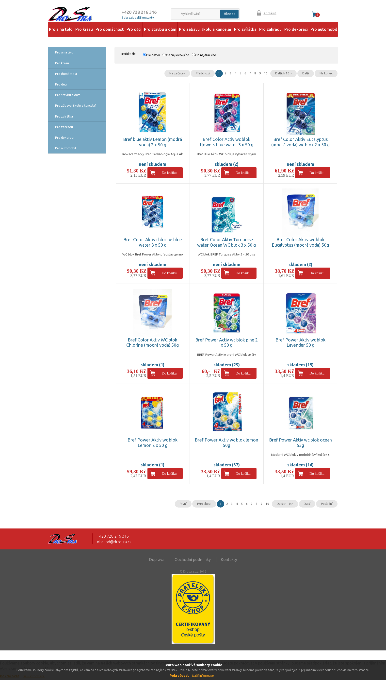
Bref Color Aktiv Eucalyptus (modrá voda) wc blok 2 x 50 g (300, 142)
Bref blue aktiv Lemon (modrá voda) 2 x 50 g (152, 142)
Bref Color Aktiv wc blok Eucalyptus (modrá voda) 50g (300, 242)
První (183, 503)
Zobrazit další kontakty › (138, 17)
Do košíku (169, 173)
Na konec (326, 73)
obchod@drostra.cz (114, 542)
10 (266, 73)
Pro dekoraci (296, 29)
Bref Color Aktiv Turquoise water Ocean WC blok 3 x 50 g (226, 242)
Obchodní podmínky (193, 559)
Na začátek (177, 73)
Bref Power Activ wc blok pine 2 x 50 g (226, 342)
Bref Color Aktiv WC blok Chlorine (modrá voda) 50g (152, 342)
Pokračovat (179, 676)
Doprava (156, 559)
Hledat (229, 14)
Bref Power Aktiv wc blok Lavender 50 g (300, 342)
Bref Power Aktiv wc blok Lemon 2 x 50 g (152, 442)
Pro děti (134, 29)
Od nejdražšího (205, 55)
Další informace (203, 675)
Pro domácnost (110, 29)
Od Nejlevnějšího (177, 55)
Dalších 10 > (283, 73)
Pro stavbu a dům (160, 29)
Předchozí (203, 73)
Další (305, 73)
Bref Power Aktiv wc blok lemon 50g (226, 442)
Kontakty (229, 559)
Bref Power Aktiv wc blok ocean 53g (300, 442)
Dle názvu (153, 55)
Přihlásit (269, 13)
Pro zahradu (270, 29)
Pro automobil (323, 29)
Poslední (327, 503)
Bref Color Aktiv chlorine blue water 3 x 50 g (152, 242)
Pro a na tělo (61, 29)
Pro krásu (84, 29)
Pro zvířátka (245, 29)
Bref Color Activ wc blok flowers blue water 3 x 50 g (226, 142)
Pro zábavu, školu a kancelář (205, 29)
